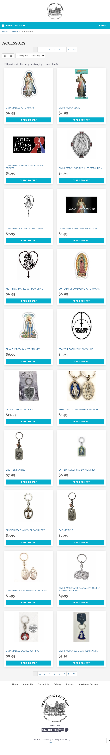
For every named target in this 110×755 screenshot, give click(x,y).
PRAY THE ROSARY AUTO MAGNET (23, 349)
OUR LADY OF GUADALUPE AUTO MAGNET (80, 288)
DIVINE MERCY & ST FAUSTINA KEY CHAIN (26, 590)
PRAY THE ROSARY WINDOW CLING (76, 349)
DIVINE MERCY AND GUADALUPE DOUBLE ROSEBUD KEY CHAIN (79, 589)
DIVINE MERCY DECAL (69, 107)
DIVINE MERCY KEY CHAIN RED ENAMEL (78, 650)
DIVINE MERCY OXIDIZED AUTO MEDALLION (80, 168)
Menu (103, 25)
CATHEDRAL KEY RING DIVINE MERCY (77, 469)
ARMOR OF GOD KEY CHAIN (19, 409)
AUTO (15, 31)
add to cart (28, 119)
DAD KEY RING (66, 530)
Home (5, 31)
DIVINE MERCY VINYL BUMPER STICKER (78, 228)
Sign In (20, 25)
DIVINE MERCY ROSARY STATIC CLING (24, 228)
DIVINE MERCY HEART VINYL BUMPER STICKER (24, 166)
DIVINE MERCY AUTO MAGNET (21, 107)
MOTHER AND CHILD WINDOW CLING (24, 288)
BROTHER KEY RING (15, 469)
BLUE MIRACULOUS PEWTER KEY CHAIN (78, 409)
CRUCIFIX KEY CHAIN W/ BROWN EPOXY (25, 530)
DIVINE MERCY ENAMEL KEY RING (22, 650)
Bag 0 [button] (7, 25)
